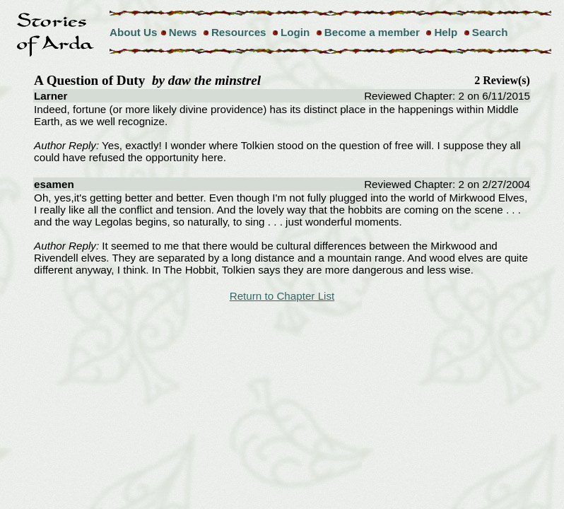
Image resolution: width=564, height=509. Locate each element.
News (183, 32)
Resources (238, 32)
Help (445, 32)
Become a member (372, 32)
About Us (134, 32)
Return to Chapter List (282, 296)
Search (490, 32)
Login (295, 32)
